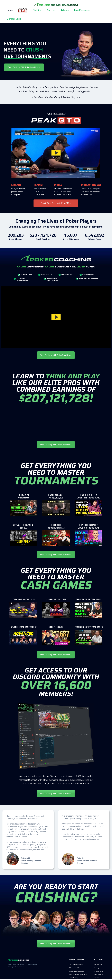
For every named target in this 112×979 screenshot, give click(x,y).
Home (10, 10)
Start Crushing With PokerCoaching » (24, 67)
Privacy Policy (98, 971)
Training (37, 10)
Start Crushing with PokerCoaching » (56, 355)
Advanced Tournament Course (78, 974)
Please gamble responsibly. (16, 967)
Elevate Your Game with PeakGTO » (56, 203)
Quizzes (51, 10)
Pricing (96, 968)
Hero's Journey (73, 978)
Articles (64, 10)
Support (96, 978)
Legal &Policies (98, 974)
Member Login (14, 19)
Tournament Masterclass (76, 971)
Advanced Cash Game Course (77, 968)
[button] (56, 152)
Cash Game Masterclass (76, 964)
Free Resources (82, 10)
